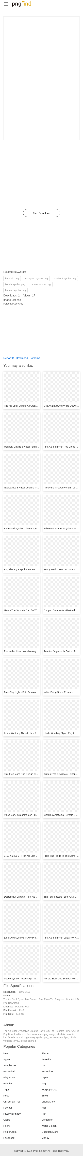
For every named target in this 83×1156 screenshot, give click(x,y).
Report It (8, 358)
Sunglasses (9, 1065)
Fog (44, 1083)
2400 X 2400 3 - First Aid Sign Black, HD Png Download (33, 856)
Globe (6, 1119)
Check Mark (48, 1101)
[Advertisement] (41, 40)
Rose (6, 1095)
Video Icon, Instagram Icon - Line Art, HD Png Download (33, 815)
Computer (47, 1119)
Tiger (6, 1089)
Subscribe (47, 1071)
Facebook (8, 1137)
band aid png (12, 278)
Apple (6, 1059)
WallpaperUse (49, 1089)
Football (7, 1107)
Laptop (45, 1077)
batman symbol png (15, 290)
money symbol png (41, 284)
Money (45, 1137)
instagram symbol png (36, 278)
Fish (44, 1113)
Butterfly (46, 1059)
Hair (44, 1107)
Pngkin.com (9, 1131)
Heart (6, 1053)
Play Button (9, 1077)
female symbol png (15, 284)
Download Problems (28, 358)
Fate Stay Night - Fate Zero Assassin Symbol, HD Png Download (38, 692)
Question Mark (50, 1131)
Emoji (45, 1095)
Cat (43, 1065)
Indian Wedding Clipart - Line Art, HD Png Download (31, 733)
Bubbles (7, 1083)
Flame (45, 1053)
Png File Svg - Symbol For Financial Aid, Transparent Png (34, 569)
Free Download (41, 213)
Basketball (9, 1071)
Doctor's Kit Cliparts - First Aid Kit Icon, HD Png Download (34, 896)
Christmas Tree (12, 1101)
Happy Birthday (12, 1113)
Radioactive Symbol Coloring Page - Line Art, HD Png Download (37, 487)
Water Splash (49, 1125)
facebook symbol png (65, 278)
